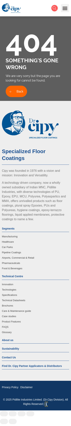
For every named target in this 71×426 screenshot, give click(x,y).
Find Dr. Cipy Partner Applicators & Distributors (32, 365)
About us (7, 340)
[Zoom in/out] (30, 413)
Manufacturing (9, 236)
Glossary (7, 332)
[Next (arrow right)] (13, 421)
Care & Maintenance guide (16, 311)
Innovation (7, 284)
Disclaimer (26, 387)
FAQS (5, 326)
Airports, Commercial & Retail (18, 257)
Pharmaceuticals (11, 263)
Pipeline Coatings (11, 252)
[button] (65, 8)
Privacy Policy (10, 387)
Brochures (7, 305)
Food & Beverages (12, 268)
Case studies (9, 316)
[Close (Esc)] (4, 413)
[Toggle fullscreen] (22, 413)
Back (16, 91)
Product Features (11, 321)
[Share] (13, 413)
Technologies (9, 289)
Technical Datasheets (13, 300)
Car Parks (7, 247)
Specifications (9, 295)
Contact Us (9, 357)
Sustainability (10, 348)
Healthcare (8, 241)
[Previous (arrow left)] (4, 421)
